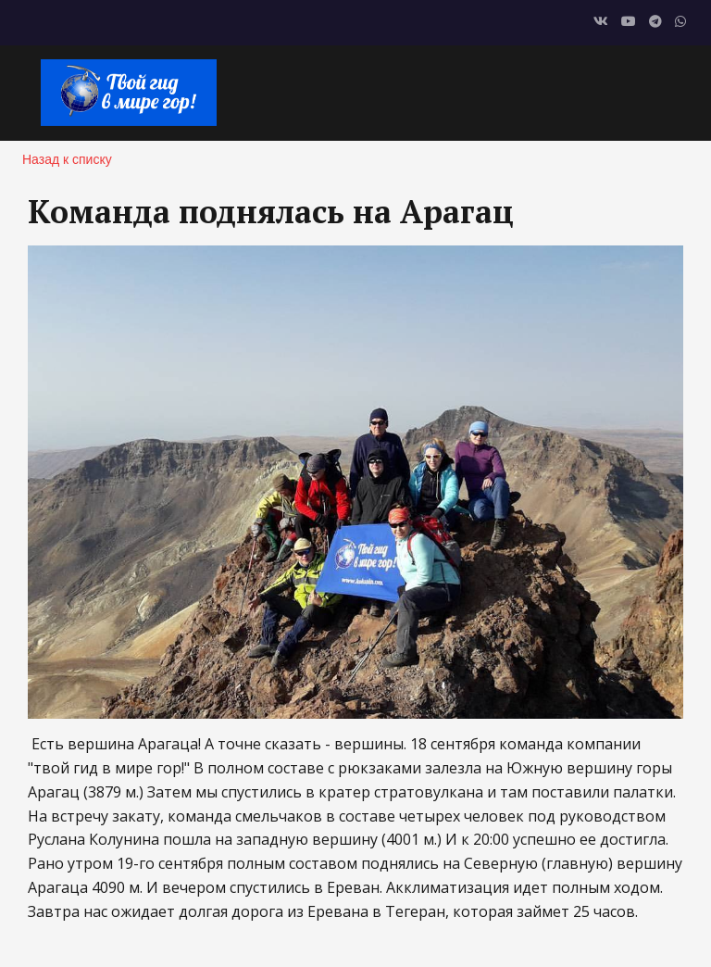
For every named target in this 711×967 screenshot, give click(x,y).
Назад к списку (67, 159)
